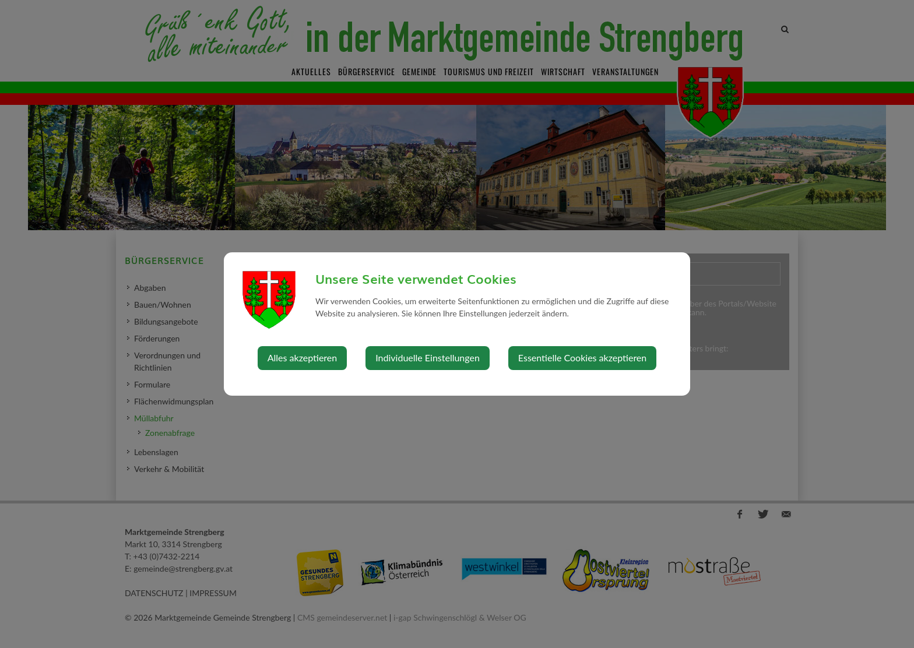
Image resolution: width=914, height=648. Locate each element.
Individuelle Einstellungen (427, 357)
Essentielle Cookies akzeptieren (582, 357)
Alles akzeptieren (302, 357)
